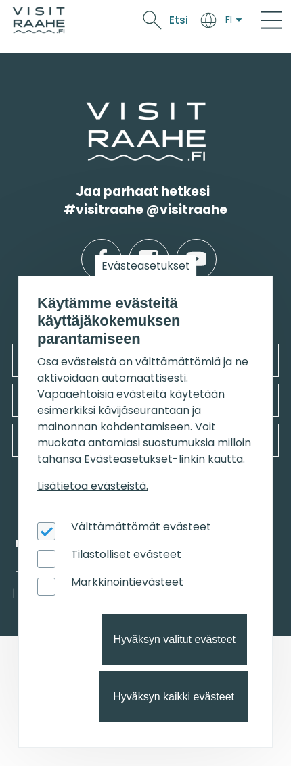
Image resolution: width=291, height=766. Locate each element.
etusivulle (87, 110)
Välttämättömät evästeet (141, 526)
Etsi (178, 20)
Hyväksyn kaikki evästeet (173, 697)
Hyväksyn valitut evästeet (174, 639)
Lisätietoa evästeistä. (92, 486)
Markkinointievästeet (127, 582)
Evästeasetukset (146, 266)
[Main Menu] (271, 20)
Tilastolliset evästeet (126, 554)
